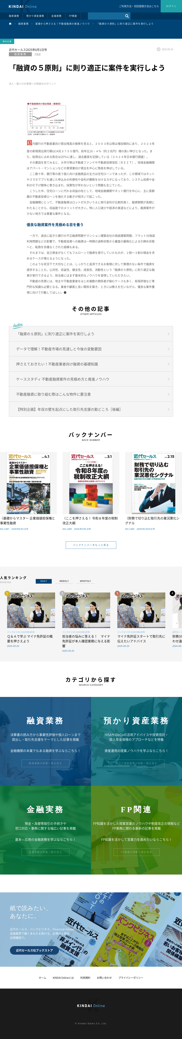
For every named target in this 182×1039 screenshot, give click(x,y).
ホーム (42, 977)
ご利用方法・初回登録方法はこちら (139, 6)
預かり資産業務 (35, 16)
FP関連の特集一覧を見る (136, 852)
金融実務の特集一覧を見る (45, 852)
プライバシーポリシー (130, 977)
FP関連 (73, 16)
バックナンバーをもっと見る (91, 545)
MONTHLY (85, 581)
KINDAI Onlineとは (63, 977)
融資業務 (14, 16)
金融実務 (56, 16)
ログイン (171, 6)
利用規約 (85, 977)
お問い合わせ (104, 977)
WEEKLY (64, 581)
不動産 (37, 54)
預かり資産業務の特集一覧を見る (136, 763)
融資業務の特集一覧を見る (45, 763)
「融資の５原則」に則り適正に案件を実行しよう (125, 24)
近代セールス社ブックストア (34, 950)
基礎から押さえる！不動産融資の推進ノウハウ (62, 24)
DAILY (44, 581)
